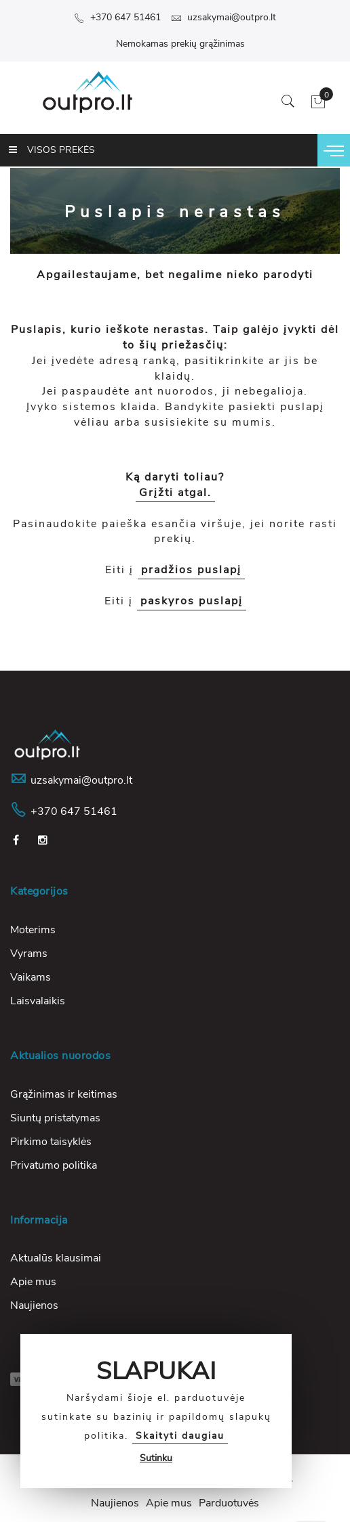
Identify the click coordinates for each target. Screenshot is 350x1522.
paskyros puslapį (191, 601)
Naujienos (34, 1305)
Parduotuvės (229, 1503)
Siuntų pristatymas (55, 1118)
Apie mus (33, 1281)
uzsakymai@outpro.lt (223, 17)
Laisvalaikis (37, 1000)
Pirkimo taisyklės (51, 1141)
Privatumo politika (53, 1165)
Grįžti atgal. (175, 492)
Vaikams (30, 977)
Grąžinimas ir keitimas (63, 1094)
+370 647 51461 (117, 17)
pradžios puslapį (191, 569)
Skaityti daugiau (180, 1435)
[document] (156, 1411)
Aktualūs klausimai (55, 1258)
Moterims (33, 929)
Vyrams (28, 953)
